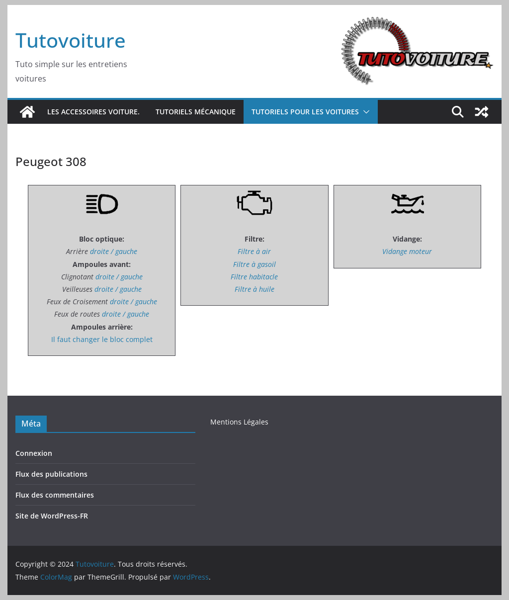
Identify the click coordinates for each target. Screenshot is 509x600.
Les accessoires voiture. (93, 111)
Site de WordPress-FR (51, 515)
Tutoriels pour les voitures (305, 111)
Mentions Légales (239, 422)
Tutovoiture (70, 40)
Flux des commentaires (54, 495)
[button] (364, 112)
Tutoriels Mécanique (196, 111)
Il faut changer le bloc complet (102, 339)
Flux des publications (51, 474)
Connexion (33, 453)
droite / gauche (113, 251)
